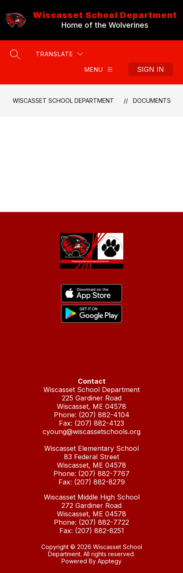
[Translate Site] (59, 54)
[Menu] (98, 69)
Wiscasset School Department (63, 100)
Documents (152, 100)
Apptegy (110, 561)
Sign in (150, 69)
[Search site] (15, 54)
